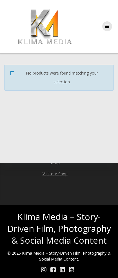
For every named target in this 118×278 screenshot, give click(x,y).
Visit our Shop (55, 173)
